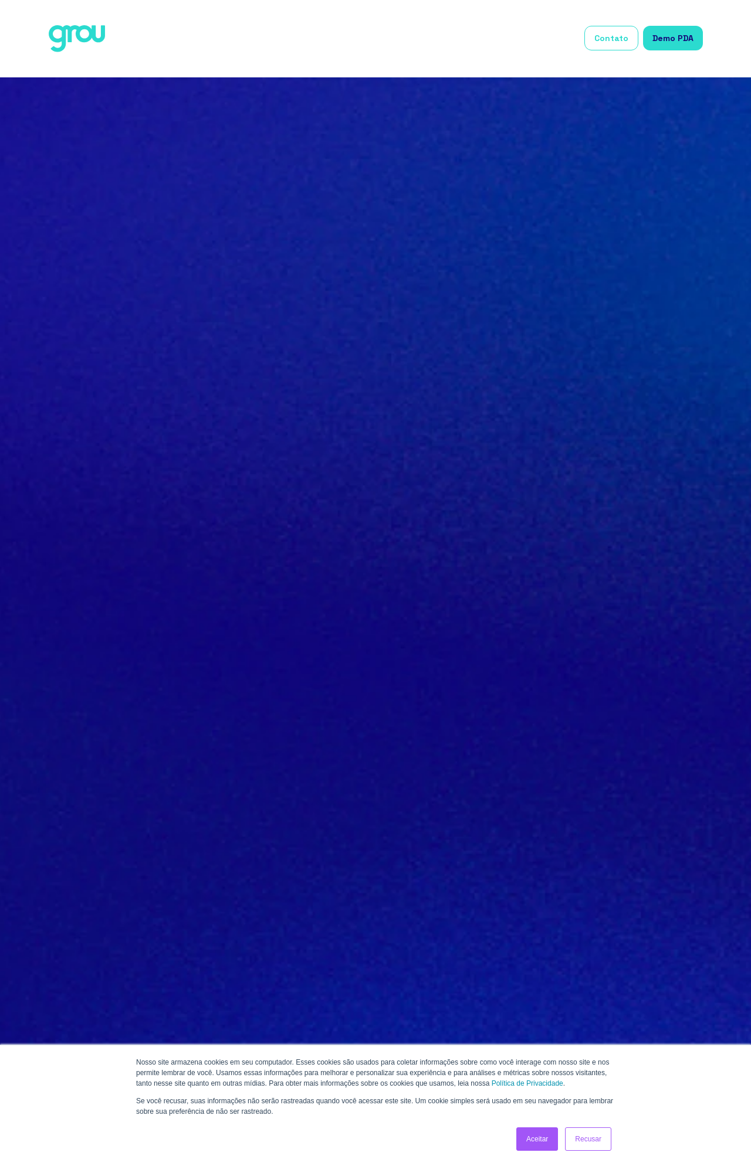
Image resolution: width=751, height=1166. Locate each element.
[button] (334, 39)
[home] (77, 38)
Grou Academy (544, 38)
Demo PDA (673, 38)
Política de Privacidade (527, 1083)
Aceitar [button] (537, 1139)
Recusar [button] (588, 1139)
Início (283, 38)
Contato (611, 38)
